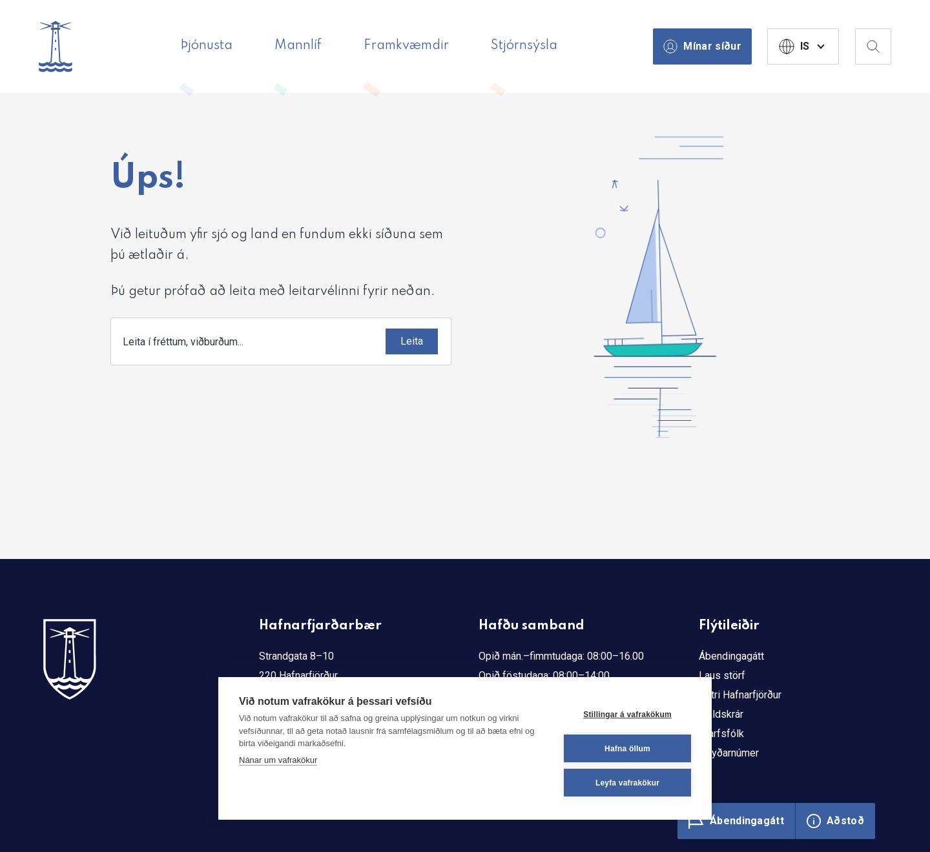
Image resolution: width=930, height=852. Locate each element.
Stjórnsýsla (524, 45)
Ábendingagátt (731, 656)
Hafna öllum (627, 748)
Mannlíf (298, 45)
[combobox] (280, 341)
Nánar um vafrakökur (278, 760)
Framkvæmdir (406, 45)
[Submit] (412, 341)
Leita (411, 341)
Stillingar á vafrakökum (627, 714)
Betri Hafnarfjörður (740, 695)
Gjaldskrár (721, 714)
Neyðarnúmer (729, 753)
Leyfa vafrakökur (627, 782)
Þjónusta (206, 45)
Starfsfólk (721, 733)
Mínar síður (702, 46)
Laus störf (722, 675)
